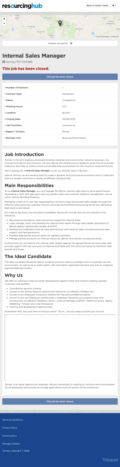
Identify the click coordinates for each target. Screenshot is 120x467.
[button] (60, 23)
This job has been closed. (60, 76)
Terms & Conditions (12, 419)
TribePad (110, 460)
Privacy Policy (9, 427)
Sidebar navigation (60, 43)
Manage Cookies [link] (11, 443)
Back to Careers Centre (97, 5)
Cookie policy (9, 435)
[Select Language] (114, 5)
